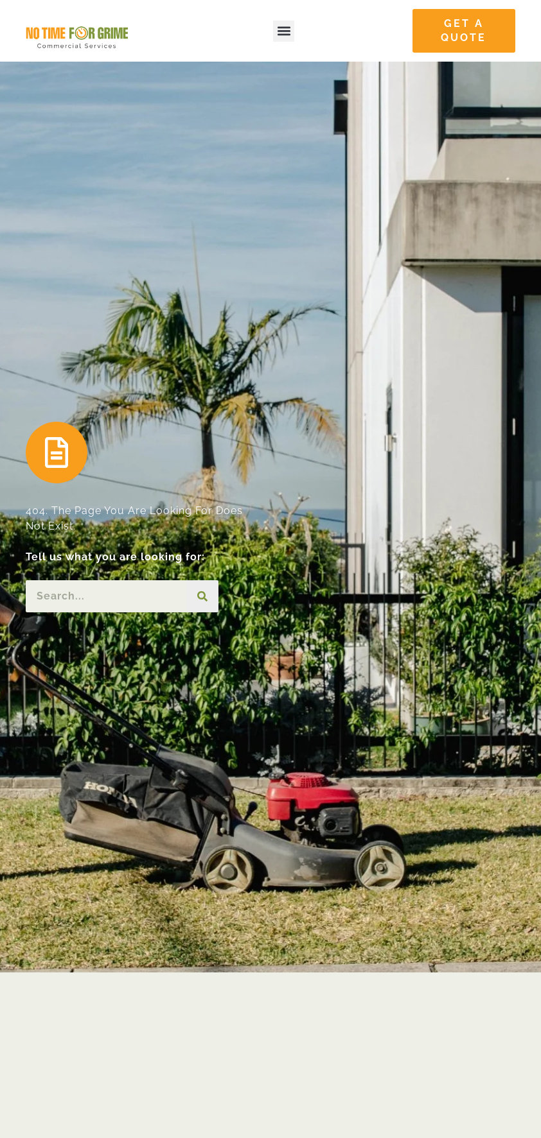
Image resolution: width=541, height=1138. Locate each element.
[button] (283, 31)
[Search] (202, 596)
